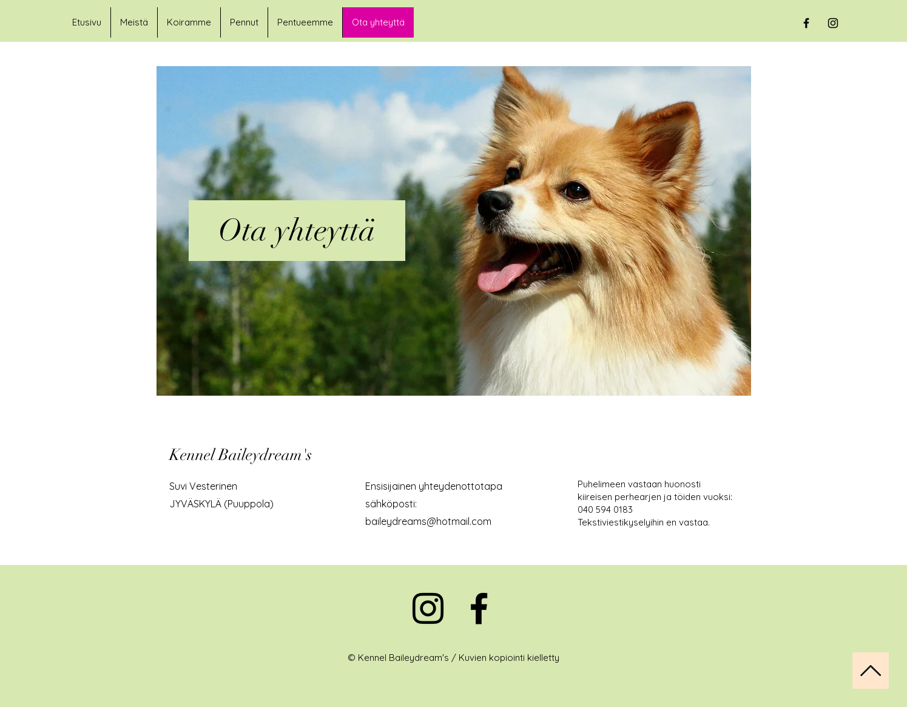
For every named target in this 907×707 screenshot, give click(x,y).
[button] (188, 22)
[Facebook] (479, 608)
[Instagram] (428, 608)
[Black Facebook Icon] (806, 23)
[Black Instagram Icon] (833, 23)
